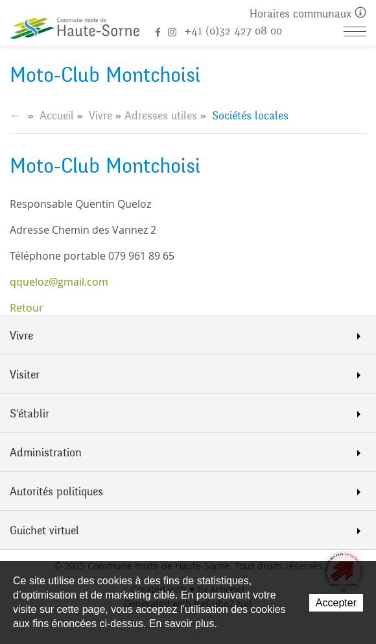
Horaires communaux (308, 14)
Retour (26, 308)
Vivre (100, 115)
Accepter (336, 602)
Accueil (57, 115)
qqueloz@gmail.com (59, 282)
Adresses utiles (160, 115)
